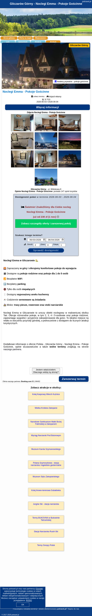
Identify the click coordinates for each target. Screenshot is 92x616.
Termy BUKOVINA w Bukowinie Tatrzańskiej (45, 519)
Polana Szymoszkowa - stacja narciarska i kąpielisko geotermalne (46, 464)
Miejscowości (40, 38)
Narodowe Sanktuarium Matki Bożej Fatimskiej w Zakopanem (46, 423)
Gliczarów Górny (79, 45)
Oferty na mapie (25, 38)
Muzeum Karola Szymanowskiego (46, 449)
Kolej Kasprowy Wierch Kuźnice (46, 394)
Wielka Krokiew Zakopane (46, 408)
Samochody (23, 42)
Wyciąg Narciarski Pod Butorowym (46, 435)
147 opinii (65, 191)
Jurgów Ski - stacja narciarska (46, 504)
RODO (29, 600)
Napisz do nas (73, 609)
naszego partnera (12, 349)
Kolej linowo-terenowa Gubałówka (46, 490)
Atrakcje (38, 42)
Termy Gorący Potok (46, 545)
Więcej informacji (47, 107)
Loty (7, 42)
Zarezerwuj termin (74, 379)
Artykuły (53, 42)
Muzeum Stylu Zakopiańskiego (46, 476)
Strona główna (9, 38)
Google (39, 589)
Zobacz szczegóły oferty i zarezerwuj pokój (46, 223)
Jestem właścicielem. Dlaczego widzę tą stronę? (46, 370)
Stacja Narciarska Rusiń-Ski (46, 531)
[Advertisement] (46, 583)
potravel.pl (86, 1)
